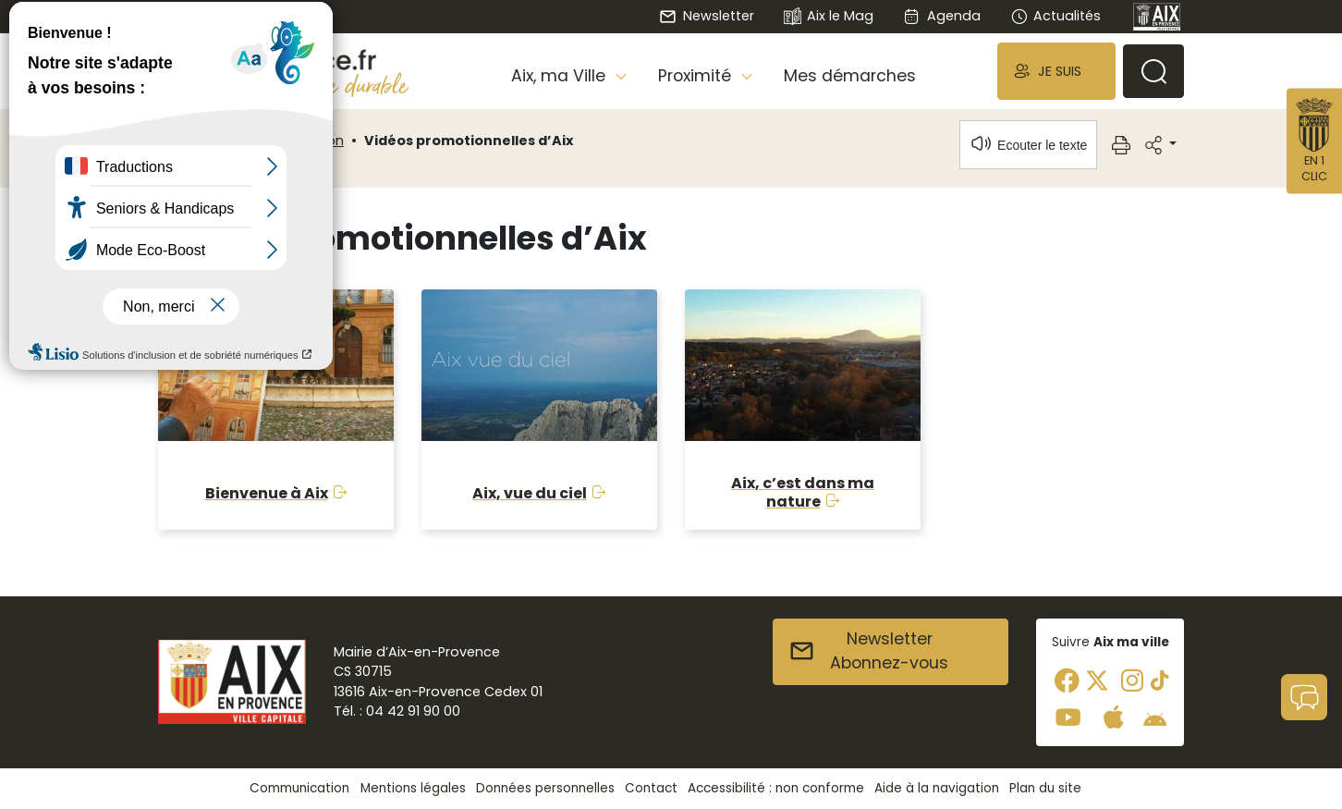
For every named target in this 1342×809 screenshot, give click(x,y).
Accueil (189, 140)
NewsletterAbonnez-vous (868, 651)
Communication (289, 140)
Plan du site (1045, 788)
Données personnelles (545, 788)
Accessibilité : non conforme (776, 788)
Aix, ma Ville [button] (560, 76)
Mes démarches (850, 76)
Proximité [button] (697, 76)
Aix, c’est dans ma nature (802, 492)
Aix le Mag (828, 17)
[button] (1056, 71)
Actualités (1055, 15)
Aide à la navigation (936, 788)
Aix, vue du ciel (529, 493)
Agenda (941, 15)
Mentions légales (413, 788)
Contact (651, 788)
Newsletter (706, 15)
